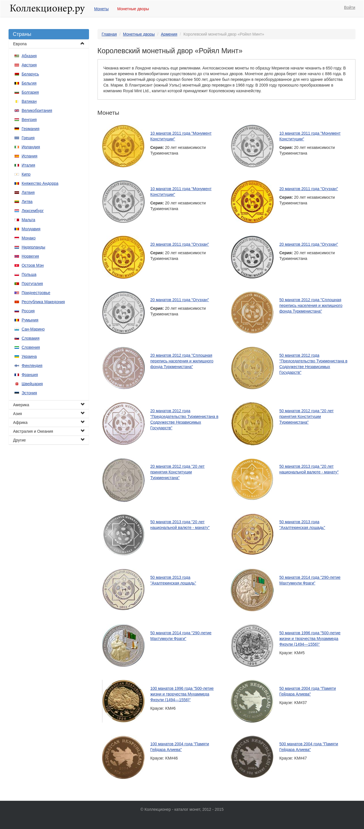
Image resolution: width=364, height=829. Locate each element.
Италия (28, 165)
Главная (109, 34)
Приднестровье (36, 292)
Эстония (29, 393)
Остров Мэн (33, 265)
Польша (29, 274)
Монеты (101, 9)
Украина (29, 356)
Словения (31, 347)
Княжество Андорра (40, 183)
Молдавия (31, 229)
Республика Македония (43, 301)
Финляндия (32, 365)
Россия (28, 311)
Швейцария (32, 383)
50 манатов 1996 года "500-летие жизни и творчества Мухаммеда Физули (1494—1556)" (309, 639)
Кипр (26, 174)
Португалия (32, 283)
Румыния (30, 320)
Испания (30, 156)
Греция (28, 138)
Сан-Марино (33, 329)
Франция (30, 374)
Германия (31, 128)
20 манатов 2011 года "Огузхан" (308, 188)
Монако (29, 238)
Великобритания (37, 110)
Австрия (29, 65)
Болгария (30, 92)
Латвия (28, 192)
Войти (349, 7)
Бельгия (29, 83)
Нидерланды (33, 247)
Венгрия (29, 119)
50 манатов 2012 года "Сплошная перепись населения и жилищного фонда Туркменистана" (310, 305)
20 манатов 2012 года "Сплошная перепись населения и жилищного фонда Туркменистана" (182, 361)
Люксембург (33, 210)
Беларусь (30, 74)
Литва (27, 201)
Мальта (28, 219)
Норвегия (30, 256)
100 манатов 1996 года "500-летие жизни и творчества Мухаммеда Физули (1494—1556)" (182, 694)
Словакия (31, 338)
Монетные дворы (133, 9)
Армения (169, 34)
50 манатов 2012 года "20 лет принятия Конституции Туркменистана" (306, 416)
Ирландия (31, 147)
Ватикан (29, 101)
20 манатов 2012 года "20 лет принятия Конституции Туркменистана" (177, 472)
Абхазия (29, 56)
